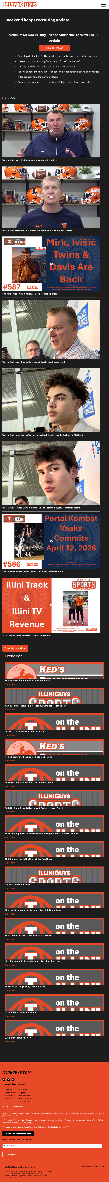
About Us (22, 1090)
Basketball (10, 1092)
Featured (9, 1090)
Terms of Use (24, 1098)
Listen (11, 684)
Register (22, 1092)
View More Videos (15, 648)
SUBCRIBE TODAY (54, 47)
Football (9, 1095)
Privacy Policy (24, 1095)
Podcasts (9, 1098)
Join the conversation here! (18, 1133)
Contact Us (23, 1101)
